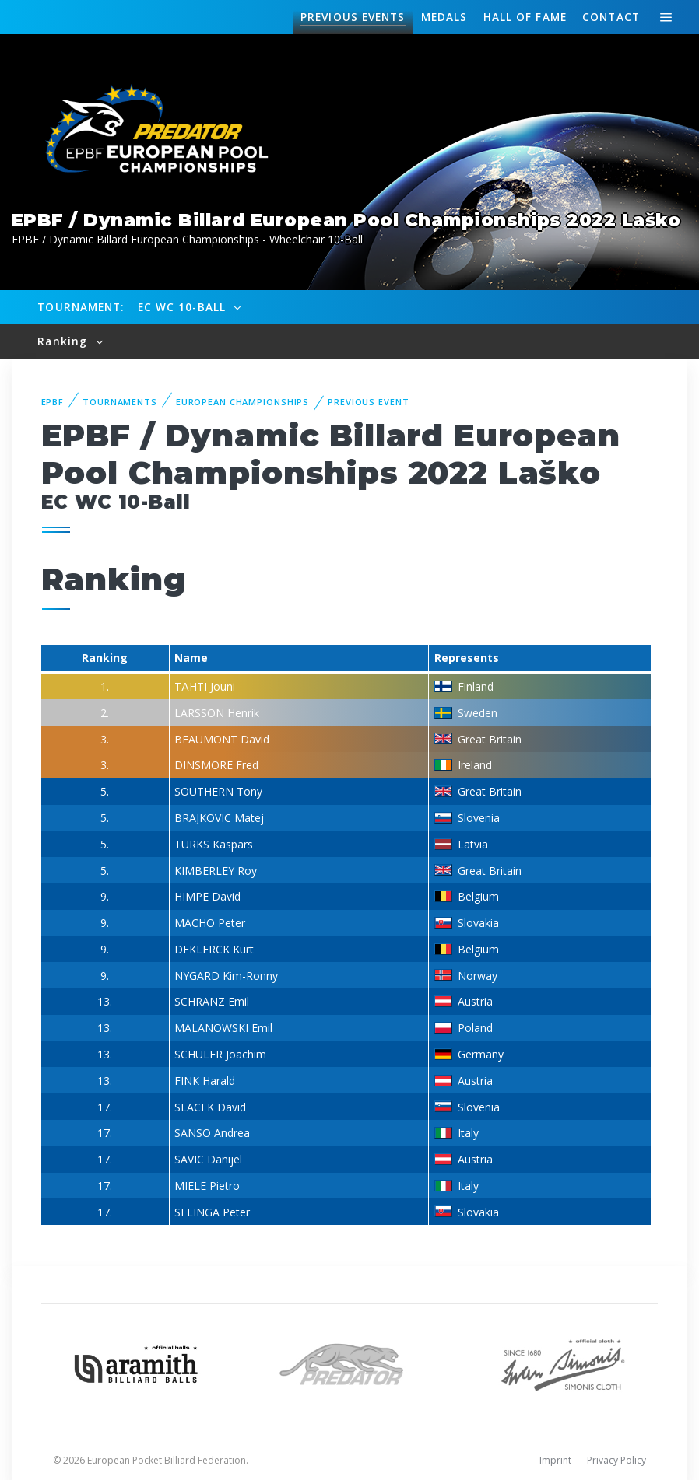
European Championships (242, 402)
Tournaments (120, 402)
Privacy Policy (616, 1460)
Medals (444, 16)
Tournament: (80, 306)
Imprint (555, 1460)
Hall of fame (525, 16)
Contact (611, 16)
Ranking (64, 341)
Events (352, 17)
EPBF (53, 402)
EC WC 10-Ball (184, 306)
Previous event (368, 402)
